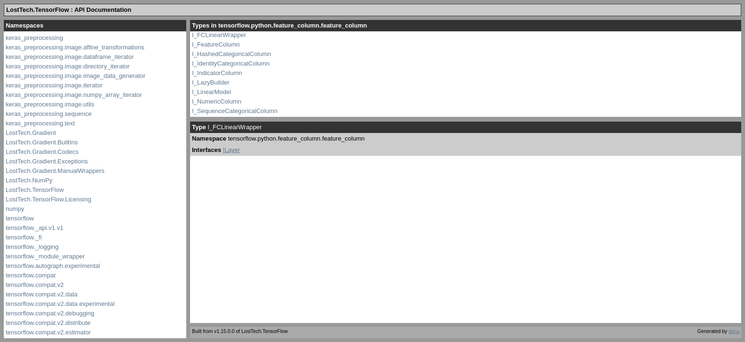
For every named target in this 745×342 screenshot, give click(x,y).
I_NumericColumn (216, 101)
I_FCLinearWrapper (219, 34)
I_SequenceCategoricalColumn (234, 110)
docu (733, 331)
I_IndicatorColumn (217, 72)
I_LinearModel (211, 91)
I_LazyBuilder (210, 82)
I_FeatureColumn (215, 44)
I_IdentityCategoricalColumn (230, 63)
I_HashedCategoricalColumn (231, 53)
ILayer (231, 149)
